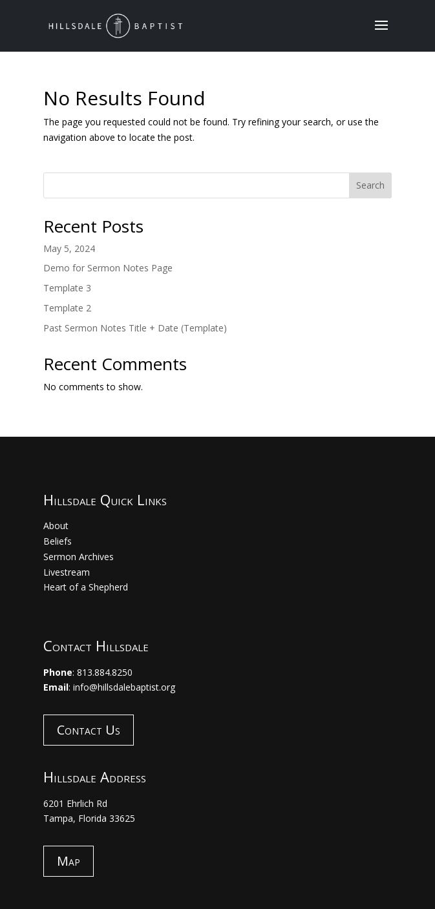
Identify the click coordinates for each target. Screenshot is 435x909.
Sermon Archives (78, 556)
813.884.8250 (105, 672)
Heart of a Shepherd (85, 587)
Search (370, 185)
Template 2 (67, 308)
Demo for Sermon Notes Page (108, 268)
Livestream (66, 572)
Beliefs (57, 541)
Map (68, 861)
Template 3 (67, 288)
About (56, 525)
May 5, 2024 (69, 248)
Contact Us (88, 729)
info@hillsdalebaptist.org (124, 687)
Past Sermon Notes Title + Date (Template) (135, 328)
